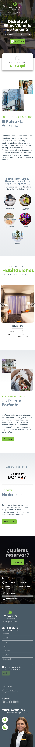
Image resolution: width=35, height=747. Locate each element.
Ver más (8, 439)
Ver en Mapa (10, 593)
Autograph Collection (10, 691)
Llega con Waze (12, 599)
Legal (4, 693)
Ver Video (19, 41)
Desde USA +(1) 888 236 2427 (16, 582)
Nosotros (5, 689)
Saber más (9, 521)
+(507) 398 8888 (11, 578)
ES (4, 6)
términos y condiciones (12, 669)
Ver (17, 304)
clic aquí (18, 562)
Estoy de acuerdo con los (13, 668)
